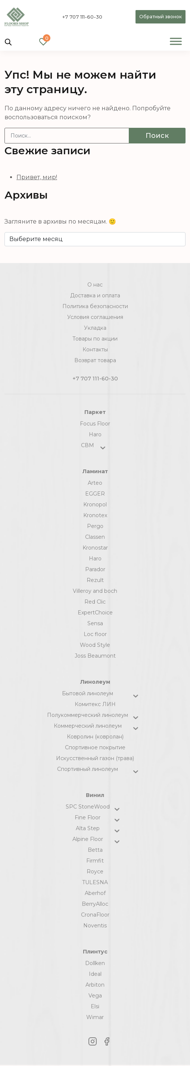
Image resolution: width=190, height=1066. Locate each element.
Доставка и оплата (95, 295)
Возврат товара (95, 360)
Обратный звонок (160, 16)
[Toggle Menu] (176, 41)
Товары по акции (95, 338)
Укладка (95, 328)
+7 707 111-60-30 (82, 17)
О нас (95, 284)
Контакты (95, 349)
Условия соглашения (95, 317)
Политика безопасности (95, 306)
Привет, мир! (36, 177)
